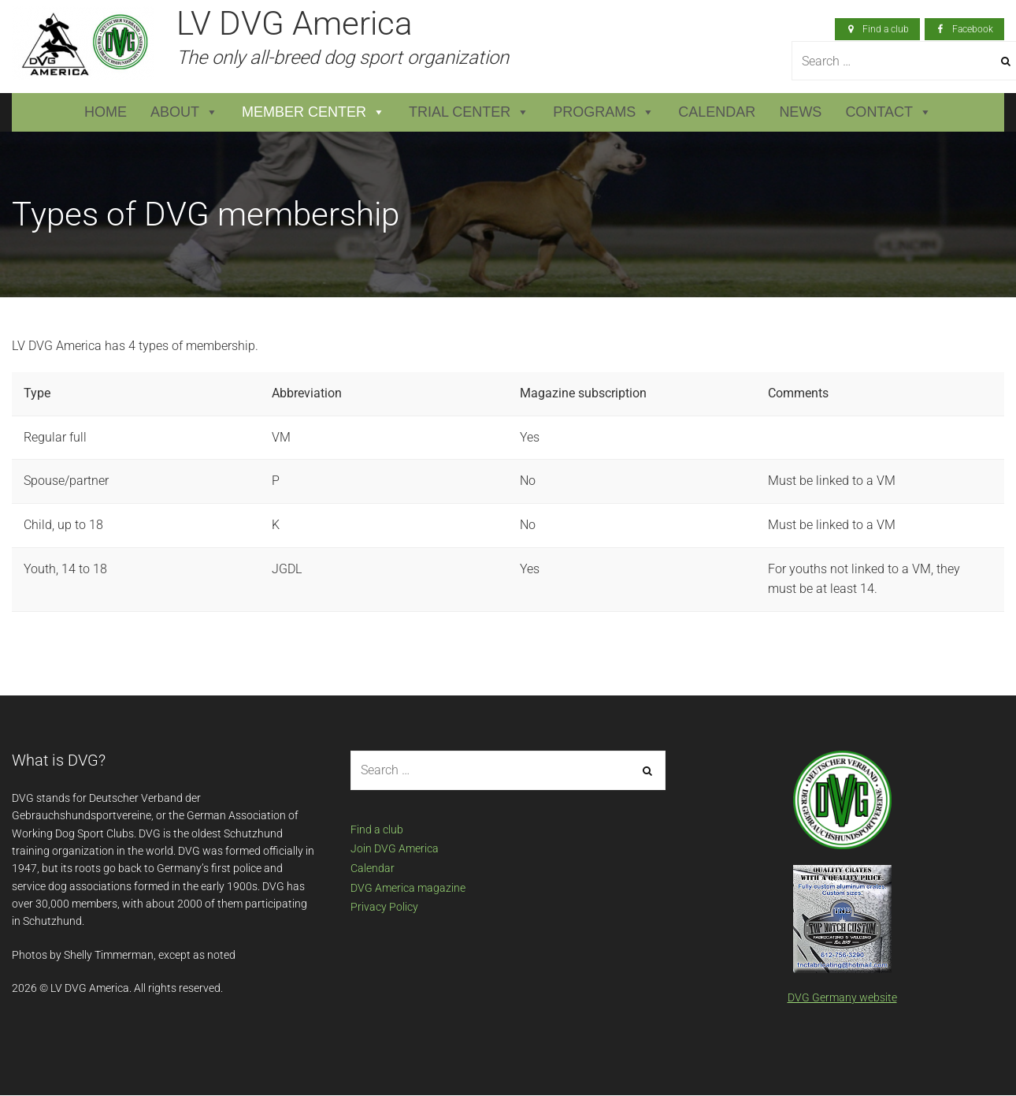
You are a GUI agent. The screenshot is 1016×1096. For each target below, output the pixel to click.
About (184, 112)
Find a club (376, 829)
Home (105, 112)
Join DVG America (394, 848)
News (800, 112)
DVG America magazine (407, 888)
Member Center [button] (313, 112)
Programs (603, 112)
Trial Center (469, 112)
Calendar (716, 112)
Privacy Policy (384, 906)
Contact (888, 112)
